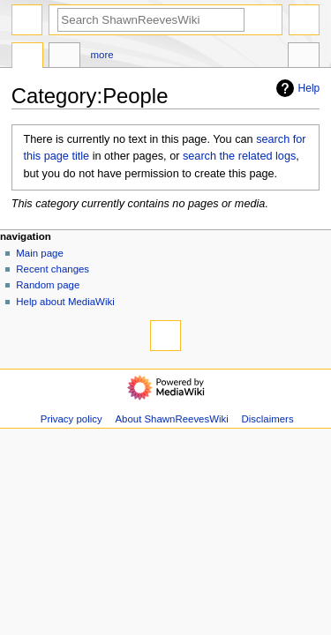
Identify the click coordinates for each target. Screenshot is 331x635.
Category (27, 57)
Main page (40, 253)
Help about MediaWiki (65, 301)
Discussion (64, 57)
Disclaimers (268, 419)
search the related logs (239, 156)
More (102, 54)
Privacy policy (71, 419)
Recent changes (52, 269)
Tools (304, 57)
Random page (47, 285)
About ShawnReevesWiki (171, 419)
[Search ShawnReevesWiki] (150, 20)
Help (296, 88)
